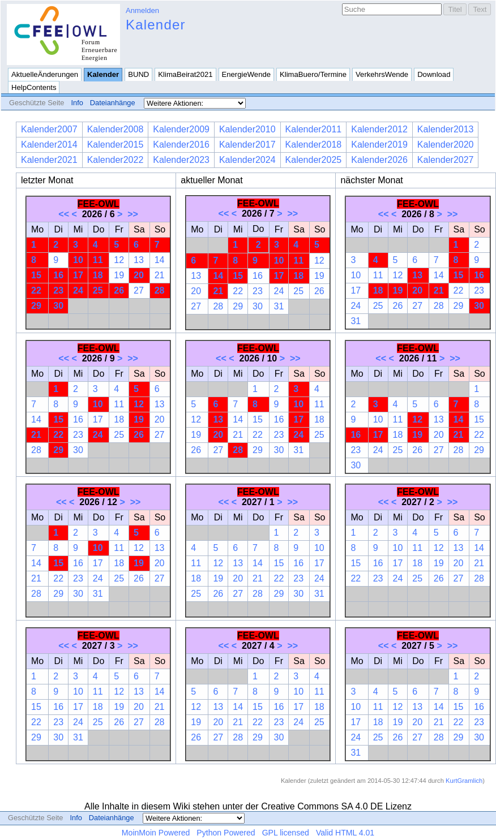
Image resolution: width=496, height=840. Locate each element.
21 (160, 275)
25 (98, 290)
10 (78, 260)
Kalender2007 (49, 129)
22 (36, 290)
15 (36, 275)
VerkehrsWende (382, 74)
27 (139, 290)
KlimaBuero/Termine (313, 74)
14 (160, 260)
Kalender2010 (247, 129)
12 (119, 260)
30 (58, 306)
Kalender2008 (115, 129)
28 (160, 290)
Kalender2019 (379, 144)
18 (98, 275)
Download (433, 74)
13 (139, 260)
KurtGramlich (464, 780)
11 (98, 260)
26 (119, 290)
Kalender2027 (445, 160)
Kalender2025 (313, 160)
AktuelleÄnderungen (44, 74)
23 (58, 290)
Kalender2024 (247, 160)
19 (119, 275)
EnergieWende (246, 74)
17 (78, 275)
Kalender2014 (49, 144)
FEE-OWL (98, 204)
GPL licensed (285, 832)
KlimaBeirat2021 (185, 74)
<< (63, 214)
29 (36, 306)
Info (77, 102)
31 (279, 306)
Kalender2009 (181, 129)
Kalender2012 (379, 129)
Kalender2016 (181, 144)
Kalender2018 (313, 144)
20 (139, 275)
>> (132, 214)
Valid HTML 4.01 (345, 832)
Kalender (156, 24)
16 (58, 275)
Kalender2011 (313, 129)
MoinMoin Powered (156, 832)
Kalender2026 (379, 160)
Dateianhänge (112, 102)
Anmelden (142, 10)
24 (78, 290)
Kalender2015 (115, 144)
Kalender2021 (49, 160)
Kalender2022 (115, 160)
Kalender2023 (181, 160)
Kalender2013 (445, 129)
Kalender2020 (445, 144)
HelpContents (33, 87)
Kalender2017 (247, 144)
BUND (138, 74)
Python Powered (225, 832)
